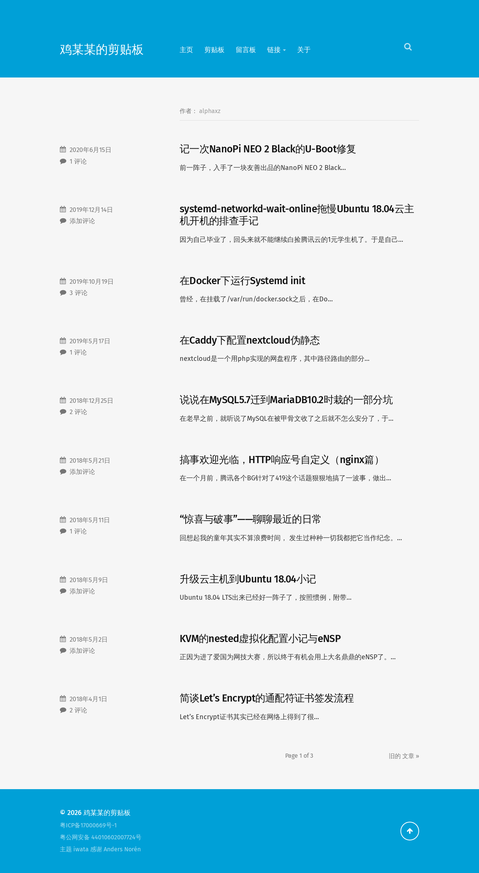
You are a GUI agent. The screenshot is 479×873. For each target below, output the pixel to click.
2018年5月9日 (89, 580)
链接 (274, 50)
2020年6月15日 (91, 150)
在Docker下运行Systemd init (242, 281)
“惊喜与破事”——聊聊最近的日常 (250, 519)
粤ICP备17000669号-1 (88, 825)
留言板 (246, 50)
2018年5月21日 (90, 461)
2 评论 (78, 412)
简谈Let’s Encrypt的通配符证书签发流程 (267, 698)
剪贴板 (214, 50)
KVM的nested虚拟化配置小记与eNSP (260, 639)
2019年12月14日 (91, 210)
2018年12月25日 (91, 401)
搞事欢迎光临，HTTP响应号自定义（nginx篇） (282, 460)
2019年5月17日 (90, 341)
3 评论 (79, 293)
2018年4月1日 (88, 699)
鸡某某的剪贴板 (102, 50)
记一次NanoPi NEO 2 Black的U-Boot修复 (268, 149)
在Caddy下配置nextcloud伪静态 (250, 340)
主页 (186, 50)
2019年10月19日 (92, 282)
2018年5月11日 (90, 520)
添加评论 (82, 221)
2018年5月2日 (89, 640)
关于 (304, 50)
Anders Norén (122, 849)
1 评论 (78, 161)
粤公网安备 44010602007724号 (100, 837)
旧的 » (404, 756)
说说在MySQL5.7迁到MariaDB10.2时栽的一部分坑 (286, 400)
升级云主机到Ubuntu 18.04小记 (248, 579)
